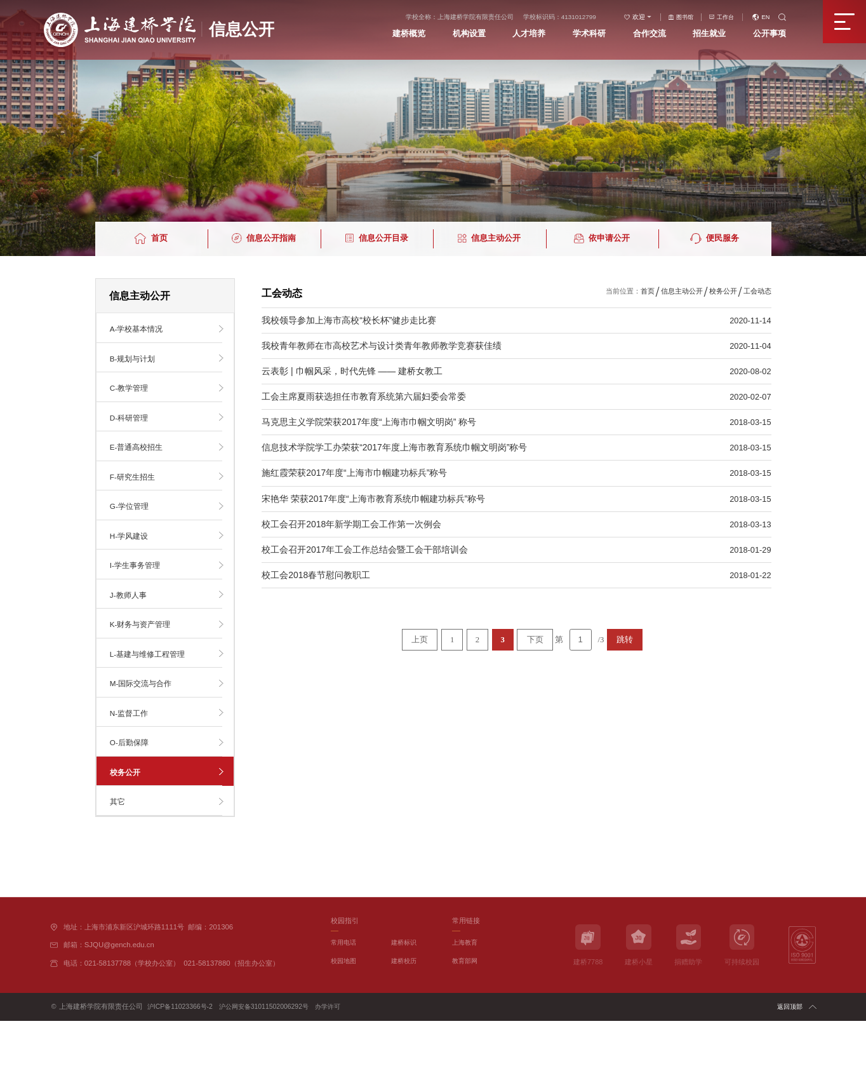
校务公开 (723, 291)
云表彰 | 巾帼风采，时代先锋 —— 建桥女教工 (352, 371)
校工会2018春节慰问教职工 (316, 575)
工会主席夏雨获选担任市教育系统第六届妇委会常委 (364, 396)
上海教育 (466, 988)
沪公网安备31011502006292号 (269, 1051)
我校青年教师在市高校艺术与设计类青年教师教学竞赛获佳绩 (382, 346)
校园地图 (345, 1005)
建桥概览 (400, 36)
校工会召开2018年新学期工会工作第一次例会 (352, 524)
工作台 (730, 18)
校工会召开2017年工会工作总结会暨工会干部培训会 (365, 549)
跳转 (624, 639)
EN (773, 18)
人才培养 (525, 36)
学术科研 (588, 36)
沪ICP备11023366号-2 (181, 1051)
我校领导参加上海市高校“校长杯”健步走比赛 (349, 320)
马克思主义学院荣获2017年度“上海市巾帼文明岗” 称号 (369, 422)
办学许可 (336, 1051)
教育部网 (466, 1005)
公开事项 (776, 36)
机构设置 (463, 36)
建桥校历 (405, 1005)
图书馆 (687, 18)
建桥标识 (405, 988)
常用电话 (345, 988)
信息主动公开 (682, 291)
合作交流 (651, 36)
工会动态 (757, 291)
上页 (419, 639)
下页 (535, 639)
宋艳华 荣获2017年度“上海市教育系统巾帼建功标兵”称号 (374, 499)
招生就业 (713, 36)
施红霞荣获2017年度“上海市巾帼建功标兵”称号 (355, 473)
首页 (648, 291)
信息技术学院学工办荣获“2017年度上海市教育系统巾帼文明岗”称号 (395, 447)
